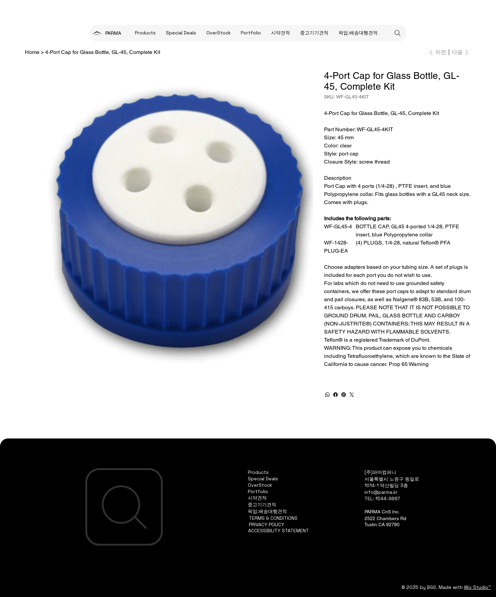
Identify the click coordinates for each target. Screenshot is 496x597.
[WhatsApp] (327, 394)
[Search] (397, 33)
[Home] (32, 52)
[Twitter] (351, 394)
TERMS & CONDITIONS (273, 518)
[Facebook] (335, 394)
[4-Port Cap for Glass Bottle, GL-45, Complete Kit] (102, 52)
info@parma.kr (381, 492)
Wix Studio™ (477, 587)
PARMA (113, 33)
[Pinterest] (343, 394)
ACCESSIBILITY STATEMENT (278, 531)
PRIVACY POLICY (266, 524)
